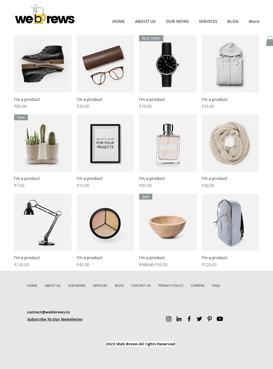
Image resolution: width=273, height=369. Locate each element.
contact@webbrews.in (48, 312)
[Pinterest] (209, 318)
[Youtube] (219, 318)
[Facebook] (189, 318)
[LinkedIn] (179, 318)
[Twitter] (199, 318)
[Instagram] (168, 318)
